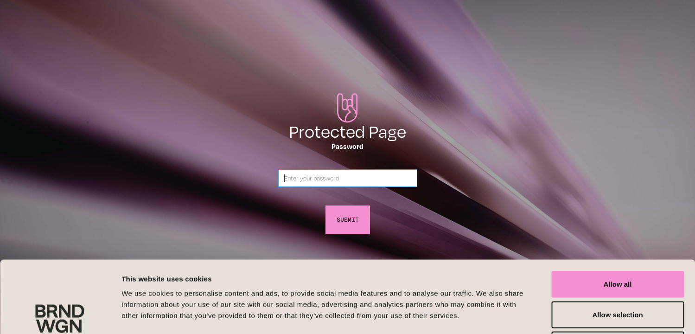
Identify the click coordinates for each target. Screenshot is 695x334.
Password (347, 146)
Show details (486, 316)
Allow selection (617, 243)
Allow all (618, 212)
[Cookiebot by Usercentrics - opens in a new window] (60, 316)
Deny (617, 273)
